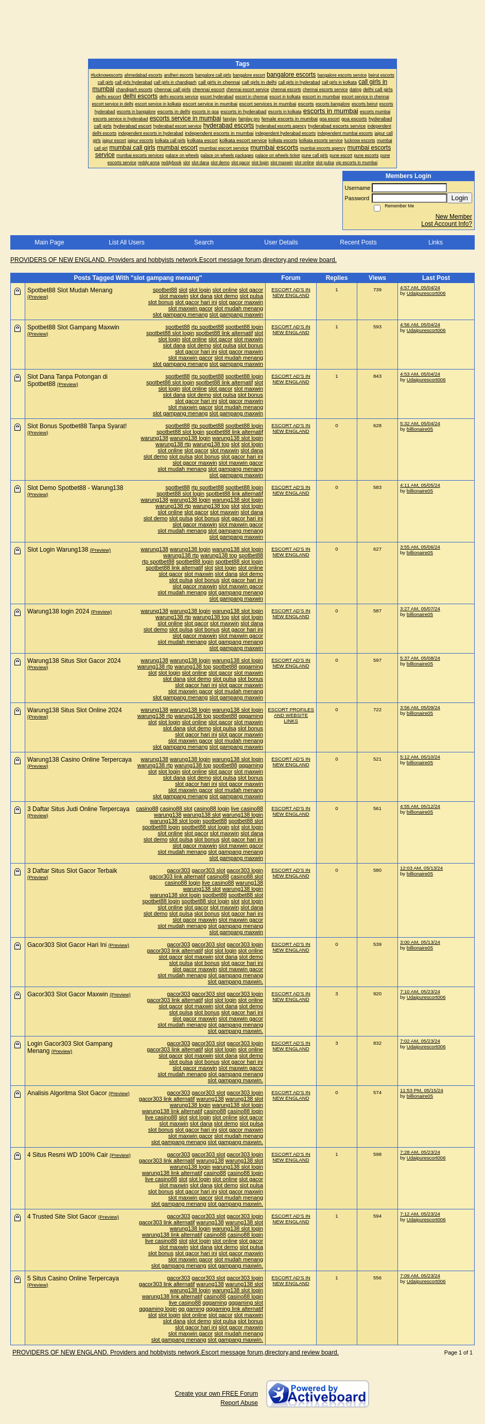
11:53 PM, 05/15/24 (421, 1090)
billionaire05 (420, 429)
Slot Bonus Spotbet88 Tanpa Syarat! (77, 426)
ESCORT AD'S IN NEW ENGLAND (290, 292)
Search (204, 242)
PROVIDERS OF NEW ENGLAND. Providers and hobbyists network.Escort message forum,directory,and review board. (173, 259)
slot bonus (161, 302)
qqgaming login (158, 1309)
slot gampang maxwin (236, 314)
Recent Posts (358, 242)
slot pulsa (251, 296)
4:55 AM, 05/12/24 (420, 806)
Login (459, 198)
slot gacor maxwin (241, 302)
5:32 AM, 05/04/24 (420, 423)
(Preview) (37, 297)
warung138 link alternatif (172, 1111)
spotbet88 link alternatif (224, 333)
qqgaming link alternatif (234, 1309)
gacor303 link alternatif (177, 876)
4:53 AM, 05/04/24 (420, 374)
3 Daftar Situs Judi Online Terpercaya (78, 809)
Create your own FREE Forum (216, 1393)
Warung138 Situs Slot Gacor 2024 (74, 660)
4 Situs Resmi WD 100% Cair (67, 1154)
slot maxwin (173, 296)
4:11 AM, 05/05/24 (420, 485)
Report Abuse (239, 1403)
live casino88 (247, 808)
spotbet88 (165, 290)
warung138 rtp (173, 444)
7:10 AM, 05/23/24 (420, 991)
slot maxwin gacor (190, 308)
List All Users (126, 242)
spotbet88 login (244, 327)
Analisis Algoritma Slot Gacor (67, 1093)
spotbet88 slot (246, 821)
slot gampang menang (180, 314)
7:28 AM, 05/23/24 (420, 1152)
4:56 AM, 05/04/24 (420, 324)
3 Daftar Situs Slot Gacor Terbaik (72, 870)
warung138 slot (202, 815)
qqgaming (251, 666)
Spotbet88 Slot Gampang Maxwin (73, 327)
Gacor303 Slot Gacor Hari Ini (67, 944)
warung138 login (190, 438)
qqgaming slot (246, 1302)
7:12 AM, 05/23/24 (420, 1214)
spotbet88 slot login (170, 333)
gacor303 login (245, 870)
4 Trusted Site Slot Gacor (61, 1216)
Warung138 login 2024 (58, 611)
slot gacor (251, 290)
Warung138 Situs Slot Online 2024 (74, 710)
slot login (200, 290)
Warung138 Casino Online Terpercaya (79, 759)
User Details (281, 242)
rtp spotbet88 (208, 327)
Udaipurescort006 (426, 293)
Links (435, 242)
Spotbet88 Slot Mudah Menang (69, 290)
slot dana (201, 296)
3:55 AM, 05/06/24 (420, 547)
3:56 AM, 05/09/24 (420, 707)
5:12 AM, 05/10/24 (420, 757)
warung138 (154, 438)
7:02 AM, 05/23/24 (420, 1041)
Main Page (49, 242)
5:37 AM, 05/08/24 (420, 658)
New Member (454, 216)
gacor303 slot (208, 870)
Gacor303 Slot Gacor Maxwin (67, 994)
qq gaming (191, 1309)
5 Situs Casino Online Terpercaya (73, 1278)
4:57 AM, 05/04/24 (420, 287)
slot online (225, 290)
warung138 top (211, 444)
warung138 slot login (237, 438)
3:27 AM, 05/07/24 (420, 608)
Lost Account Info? (446, 223)
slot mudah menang (238, 308)
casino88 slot (176, 808)
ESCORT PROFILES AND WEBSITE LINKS (291, 715)
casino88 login (212, 808)
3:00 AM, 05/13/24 (420, 942)
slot (183, 290)
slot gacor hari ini (196, 302)
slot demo (226, 296)
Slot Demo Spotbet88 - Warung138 (75, 487)
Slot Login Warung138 (57, 549)
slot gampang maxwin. (235, 981)
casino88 (147, 808)
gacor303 (178, 870)
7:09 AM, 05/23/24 (420, 1275)
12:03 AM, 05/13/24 (421, 868)
